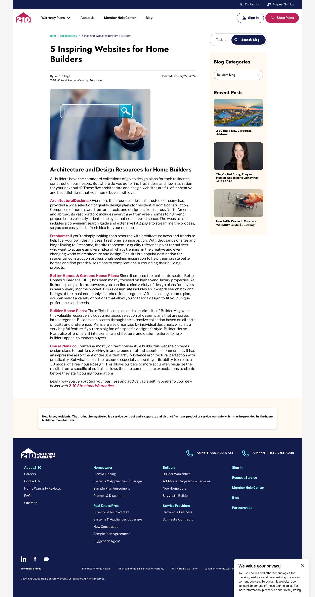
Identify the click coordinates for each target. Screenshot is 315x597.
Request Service (283, 4)
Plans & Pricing (104, 474)
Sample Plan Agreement (111, 488)
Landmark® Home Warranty (221, 568)
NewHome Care (174, 488)
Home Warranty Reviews (42, 488)
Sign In (253, 18)
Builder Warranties (176, 474)
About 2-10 (32, 467)
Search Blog (250, 39)
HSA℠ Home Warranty (184, 568)
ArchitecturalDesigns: (69, 200)
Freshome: (59, 236)
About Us (87, 18)
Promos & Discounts (108, 496)
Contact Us (252, 4)
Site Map (30, 503)
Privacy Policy (291, 590)
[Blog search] (223, 40)
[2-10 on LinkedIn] (23, 559)
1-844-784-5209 (280, 453)
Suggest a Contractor (179, 519)
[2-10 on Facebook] (35, 559)
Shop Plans (285, 18)
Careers (30, 474)
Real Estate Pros (106, 506)
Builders (169, 467)
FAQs (28, 496)
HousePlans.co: (64, 346)
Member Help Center (120, 18)
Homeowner (102, 467)
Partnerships (242, 508)
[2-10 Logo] (24, 21)
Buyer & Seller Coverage (111, 512)
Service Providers (176, 506)
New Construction (106, 527)
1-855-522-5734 (220, 453)
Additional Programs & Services (186, 481)
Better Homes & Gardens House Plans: (84, 275)
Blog (149, 18)
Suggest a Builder (176, 496)
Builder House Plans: (68, 311)
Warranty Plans (53, 18)
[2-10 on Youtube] (46, 559)
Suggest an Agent (106, 541)
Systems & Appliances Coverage (117, 481)
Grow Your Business (177, 512)
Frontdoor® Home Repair (96, 568)
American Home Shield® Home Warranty (141, 568)
